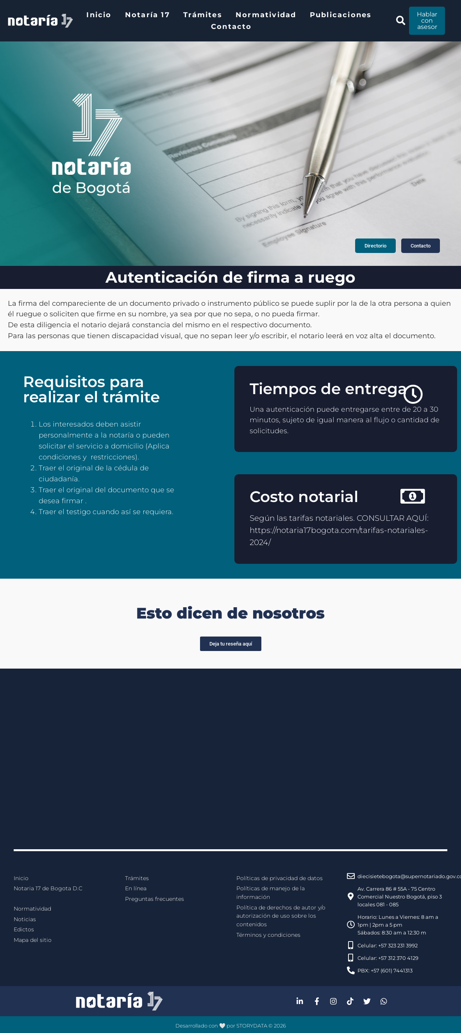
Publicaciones (341, 15)
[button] (400, 21)
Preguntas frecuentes (154, 898)
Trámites (202, 15)
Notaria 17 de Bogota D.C (48, 888)
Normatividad (266, 15)
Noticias (25, 919)
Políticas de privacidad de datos (279, 878)
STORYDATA (251, 1025)
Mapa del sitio (33, 939)
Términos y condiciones (268, 934)
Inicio (98, 15)
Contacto (231, 26)
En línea (136, 888)
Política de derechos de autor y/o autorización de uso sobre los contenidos (280, 916)
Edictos (24, 929)
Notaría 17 (147, 15)
